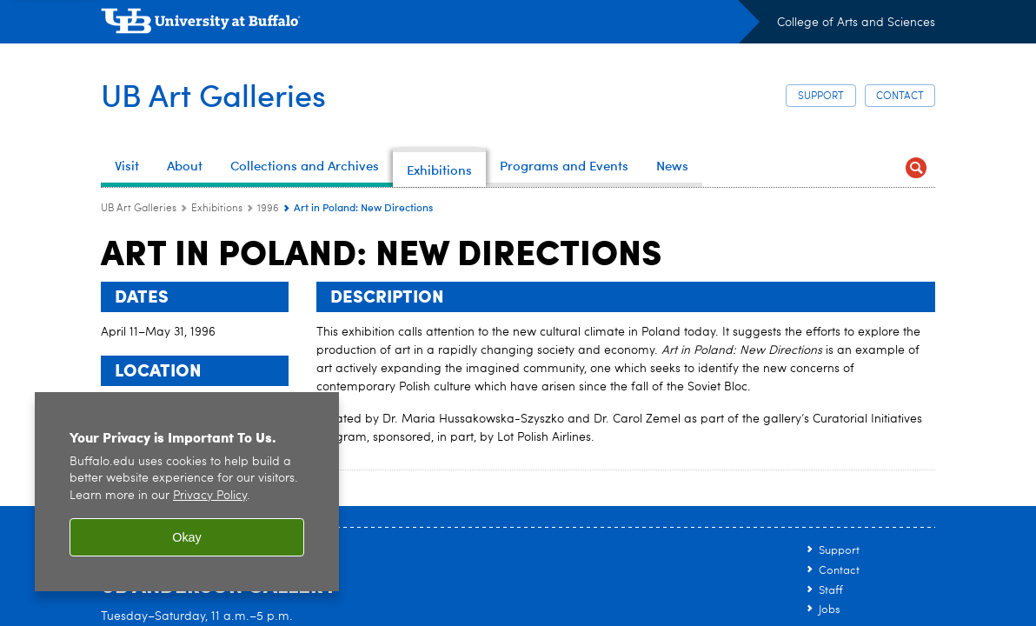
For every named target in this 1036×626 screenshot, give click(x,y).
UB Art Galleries (213, 94)
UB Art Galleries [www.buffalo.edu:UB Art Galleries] (138, 208)
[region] (187, 491)
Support (821, 96)
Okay (187, 537)
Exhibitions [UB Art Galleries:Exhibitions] (216, 208)
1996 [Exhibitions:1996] (268, 208)
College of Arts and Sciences (856, 23)
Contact (900, 96)
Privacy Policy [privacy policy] (210, 496)
